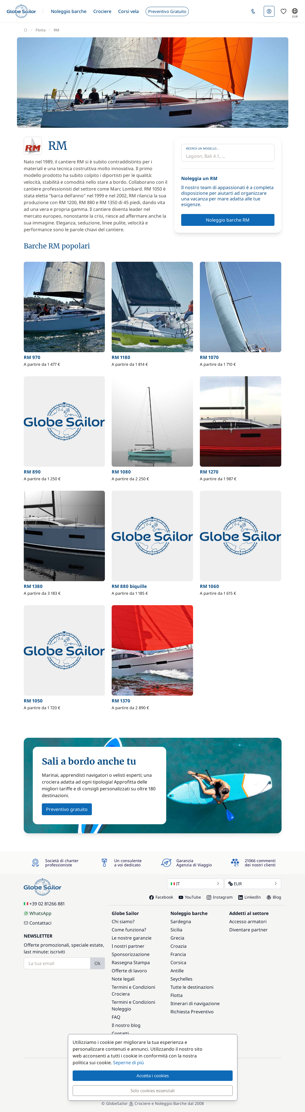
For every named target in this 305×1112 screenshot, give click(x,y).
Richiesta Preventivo (192, 1012)
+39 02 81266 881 (44, 904)
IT (195, 883)
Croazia (178, 946)
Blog (274, 897)
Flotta (176, 995)
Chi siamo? (123, 921)
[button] (68, 11)
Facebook (161, 897)
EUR (253, 883)
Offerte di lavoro (129, 971)
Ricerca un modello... (202, 148)
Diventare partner (248, 930)
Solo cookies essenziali (153, 1090)
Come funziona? (129, 930)
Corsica (178, 962)
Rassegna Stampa (131, 962)
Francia (178, 954)
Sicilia (176, 930)
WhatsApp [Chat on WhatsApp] (37, 913)
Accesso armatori (248, 921)
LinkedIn (249, 897)
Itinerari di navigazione (195, 1003)
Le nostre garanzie (132, 938)
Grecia (177, 938)
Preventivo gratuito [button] (67, 809)
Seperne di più (128, 1062)
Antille (177, 971)
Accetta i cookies (153, 1075)
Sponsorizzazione (131, 954)
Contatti (120, 1033)
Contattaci (37, 923)
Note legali (123, 979)
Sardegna (180, 921)
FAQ (116, 1017)
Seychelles (181, 979)
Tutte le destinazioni (191, 987)
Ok (97, 963)
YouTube (190, 897)
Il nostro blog (126, 1025)
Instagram (220, 897)
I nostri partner (128, 946)
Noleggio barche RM (228, 220)
